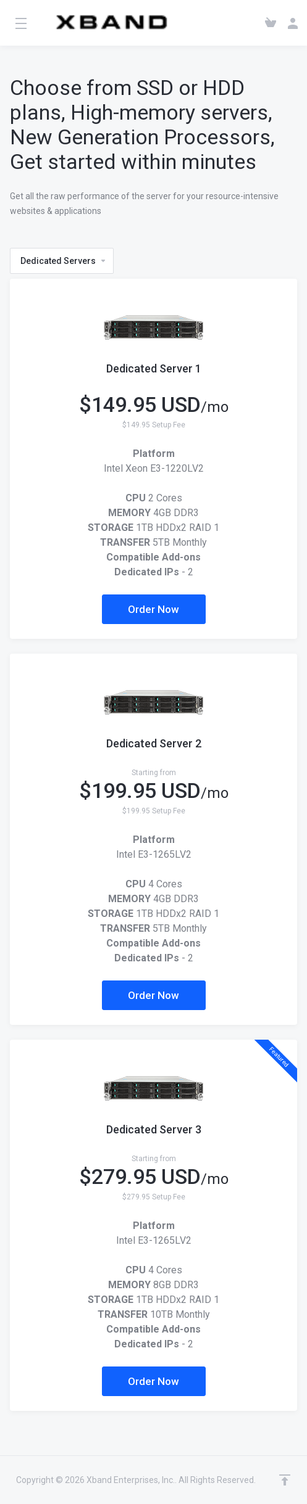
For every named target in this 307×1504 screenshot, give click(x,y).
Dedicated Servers (63, 261)
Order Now (153, 609)
